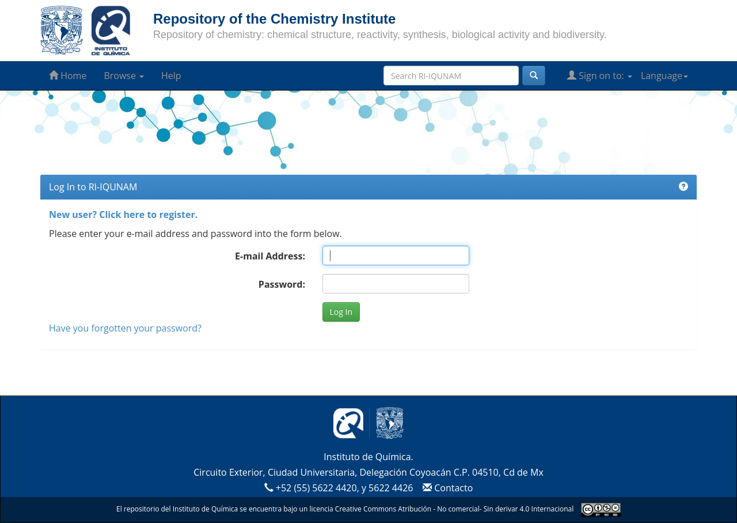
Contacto (446, 487)
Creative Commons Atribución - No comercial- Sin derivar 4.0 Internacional (454, 509)
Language (664, 75)
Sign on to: (599, 75)
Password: (282, 284)
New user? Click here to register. (123, 214)
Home (67, 75)
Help (171, 75)
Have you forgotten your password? (125, 328)
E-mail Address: (270, 256)
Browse (124, 75)
